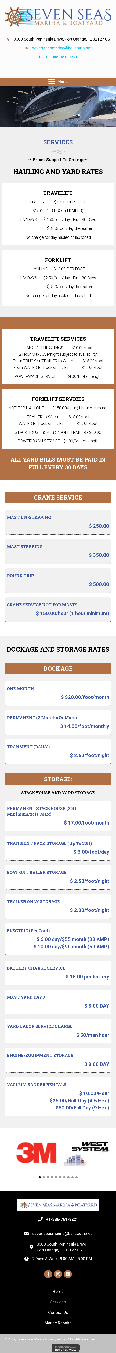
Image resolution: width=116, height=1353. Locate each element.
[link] (58, 1291)
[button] (40, 1177)
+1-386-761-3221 (61, 57)
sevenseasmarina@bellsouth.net (62, 48)
